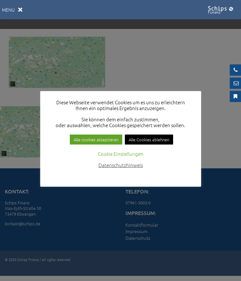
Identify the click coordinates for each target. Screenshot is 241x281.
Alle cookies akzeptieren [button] (96, 139)
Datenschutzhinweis (120, 165)
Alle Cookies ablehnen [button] (149, 139)
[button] (8, 9)
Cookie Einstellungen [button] (121, 153)
